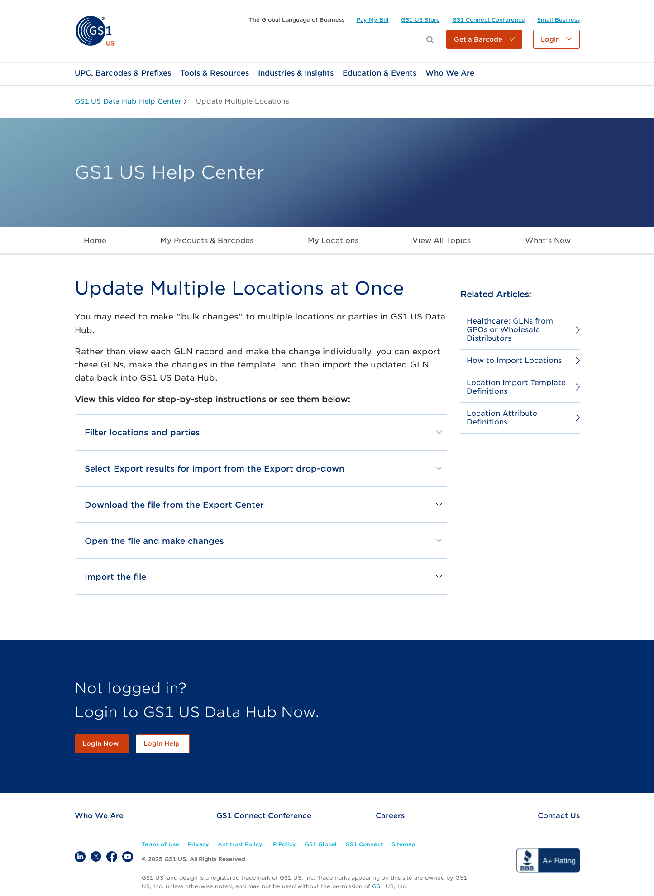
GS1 (378, 886)
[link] (95, 30)
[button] (484, 39)
